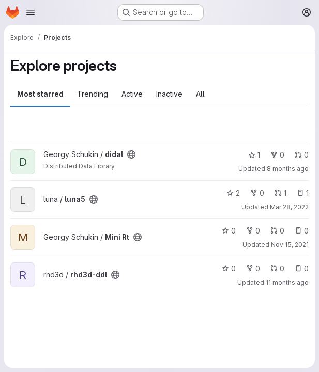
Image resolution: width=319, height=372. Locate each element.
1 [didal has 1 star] (254, 154)
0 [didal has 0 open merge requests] (302, 154)
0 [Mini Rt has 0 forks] (253, 230)
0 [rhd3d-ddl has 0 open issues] (302, 268)
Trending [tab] (92, 93)
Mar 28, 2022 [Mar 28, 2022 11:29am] (289, 207)
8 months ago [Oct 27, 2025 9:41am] (288, 169)
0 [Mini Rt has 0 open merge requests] (277, 230)
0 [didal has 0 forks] (277, 154)
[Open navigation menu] (30, 12)
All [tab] (200, 93)
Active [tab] (132, 93)
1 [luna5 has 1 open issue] (303, 193)
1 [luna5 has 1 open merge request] (280, 193)
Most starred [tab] (40, 93)
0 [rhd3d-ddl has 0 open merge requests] (277, 268)
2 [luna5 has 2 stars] (233, 193)
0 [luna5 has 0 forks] (257, 193)
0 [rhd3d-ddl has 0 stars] (229, 268)
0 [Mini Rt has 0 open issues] (302, 230)
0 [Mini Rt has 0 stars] (229, 230)
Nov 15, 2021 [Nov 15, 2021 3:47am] (290, 245)
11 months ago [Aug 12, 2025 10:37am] (287, 282)
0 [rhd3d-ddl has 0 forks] (253, 268)
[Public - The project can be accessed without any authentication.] (131, 154)
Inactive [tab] (169, 93)
